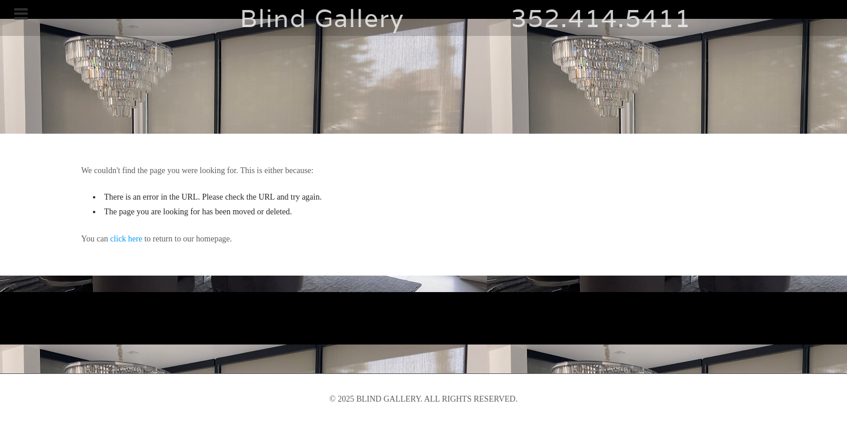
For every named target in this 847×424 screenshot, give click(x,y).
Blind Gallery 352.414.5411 (423, 18)
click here (126, 238)
